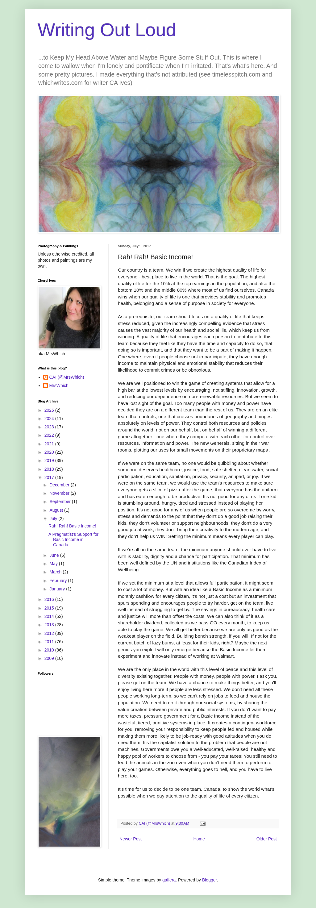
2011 (49, 641)
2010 (49, 650)
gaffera (169, 879)
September (60, 501)
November (59, 493)
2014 (49, 616)
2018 (49, 469)
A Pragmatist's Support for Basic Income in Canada (73, 539)
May (54, 563)
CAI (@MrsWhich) (66, 377)
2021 (49, 443)
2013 (49, 624)
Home (199, 838)
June (54, 555)
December (59, 484)
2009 (49, 658)
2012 (49, 633)
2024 (49, 418)
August (56, 510)
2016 (49, 599)
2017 (49, 477)
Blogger (209, 879)
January (57, 588)
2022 (49, 435)
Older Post (266, 838)
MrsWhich (59, 385)
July (53, 518)
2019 (49, 460)
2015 (49, 608)
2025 (49, 410)
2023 (49, 426)
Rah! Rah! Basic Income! (72, 525)
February (58, 580)
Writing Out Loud (107, 29)
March (56, 571)
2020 (49, 452)
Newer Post (130, 838)
